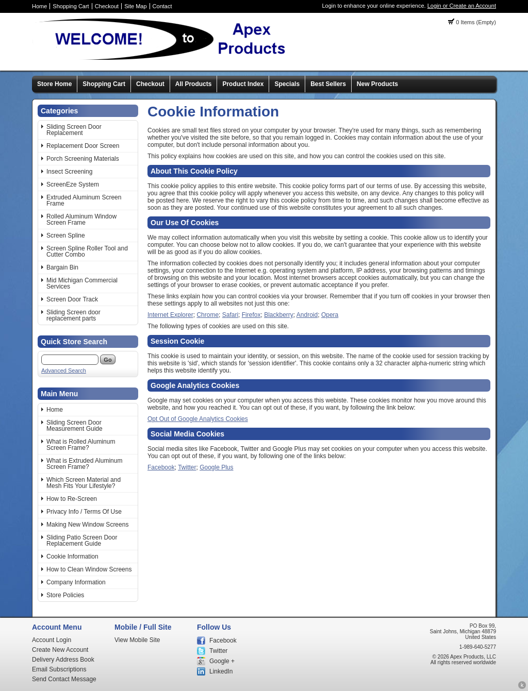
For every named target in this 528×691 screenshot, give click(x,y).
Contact (162, 6)
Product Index (242, 84)
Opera (329, 314)
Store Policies (65, 595)
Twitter (187, 467)
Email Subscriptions (59, 669)
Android (307, 314)
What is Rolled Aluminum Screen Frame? (80, 444)
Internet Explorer (170, 314)
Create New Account (60, 649)
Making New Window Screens (87, 524)
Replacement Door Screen (82, 145)
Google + (222, 661)
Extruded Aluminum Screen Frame (83, 200)
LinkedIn (221, 671)
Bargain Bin (62, 267)
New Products (377, 84)
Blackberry (278, 314)
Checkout (107, 6)
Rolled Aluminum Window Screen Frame (81, 219)
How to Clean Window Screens (88, 569)
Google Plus (216, 467)
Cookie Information (72, 556)
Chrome (207, 314)
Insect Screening (69, 171)
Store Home (54, 84)
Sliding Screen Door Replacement (74, 130)
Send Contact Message (64, 679)
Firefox (251, 314)
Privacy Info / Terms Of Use (84, 511)
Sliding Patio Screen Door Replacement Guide (81, 540)
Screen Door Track (72, 299)
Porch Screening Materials (82, 158)
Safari (230, 314)
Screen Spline (65, 235)
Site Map (135, 6)
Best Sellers (328, 84)
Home (39, 6)
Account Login (51, 640)
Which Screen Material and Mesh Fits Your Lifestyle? (83, 483)
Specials (287, 84)
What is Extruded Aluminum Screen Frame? (84, 463)
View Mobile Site (137, 640)
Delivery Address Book (63, 659)
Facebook (161, 467)
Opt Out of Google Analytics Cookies (197, 419)
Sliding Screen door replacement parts (73, 315)
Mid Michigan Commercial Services (82, 283)
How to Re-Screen (71, 498)
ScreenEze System (72, 184)
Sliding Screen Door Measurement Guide (74, 425)
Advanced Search (63, 370)
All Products (193, 84)
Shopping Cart (71, 6)
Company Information (76, 582)
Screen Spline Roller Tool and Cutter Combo (87, 251)
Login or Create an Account (461, 6)
